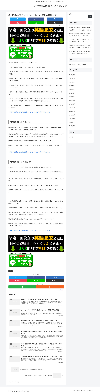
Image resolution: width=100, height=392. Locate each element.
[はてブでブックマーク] (31, 19)
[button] (59, 19)
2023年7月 (72, 78)
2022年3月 (72, 122)
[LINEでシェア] (50, 19)
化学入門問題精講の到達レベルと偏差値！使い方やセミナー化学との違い (79, 34)
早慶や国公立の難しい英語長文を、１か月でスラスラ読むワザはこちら (30, 108)
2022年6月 (72, 111)
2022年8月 (72, 104)
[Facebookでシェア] (22, 19)
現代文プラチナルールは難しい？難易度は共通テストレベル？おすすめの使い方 (80, 29)
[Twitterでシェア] (13, 19)
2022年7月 (72, 107)
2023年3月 (72, 93)
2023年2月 (72, 97)
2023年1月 (72, 100)
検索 (70, 14)
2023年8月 (72, 75)
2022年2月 (72, 126)
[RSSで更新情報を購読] (50, 283)
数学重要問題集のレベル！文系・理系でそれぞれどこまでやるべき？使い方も (80, 46)
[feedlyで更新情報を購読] (22, 283)
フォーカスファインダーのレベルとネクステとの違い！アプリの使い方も (80, 40)
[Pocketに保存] (40, 19)
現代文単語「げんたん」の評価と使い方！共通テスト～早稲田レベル (79, 52)
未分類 (10, 267)
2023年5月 (72, 86)
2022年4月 (72, 118)
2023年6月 (72, 82)
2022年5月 (72, 115)
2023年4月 (72, 89)
